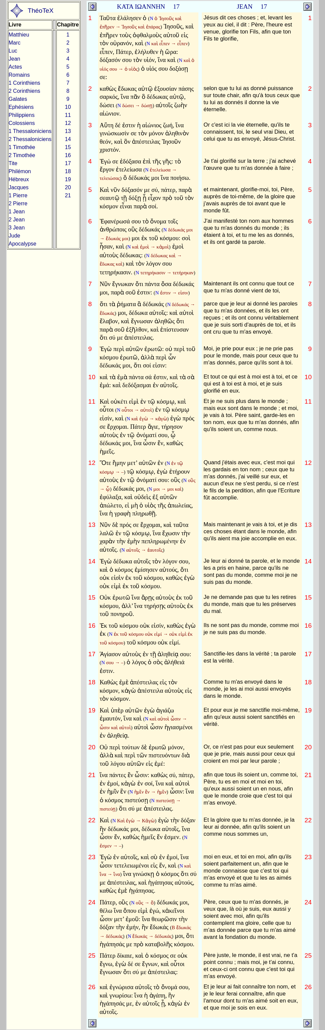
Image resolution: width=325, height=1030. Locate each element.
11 (68, 115)
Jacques (19, 187)
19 (68, 179)
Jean (14, 59)
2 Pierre (18, 203)
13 (68, 131)
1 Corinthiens (24, 83)
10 (68, 107)
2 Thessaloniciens (30, 139)
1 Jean (17, 211)
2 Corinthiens (24, 91)
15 (68, 147)
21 (68, 195)
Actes (15, 67)
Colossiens (22, 123)
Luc (13, 51)
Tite (13, 163)
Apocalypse (23, 244)
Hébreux (19, 179)
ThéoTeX (40, 10)
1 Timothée (22, 147)
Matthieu (19, 35)
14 (68, 139)
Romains (19, 75)
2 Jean (17, 219)
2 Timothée (22, 155)
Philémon (20, 171)
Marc (15, 43)
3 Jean (17, 227)
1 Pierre (18, 195)
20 (68, 187)
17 (68, 163)
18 (68, 171)
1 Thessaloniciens (30, 131)
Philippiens (22, 115)
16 (68, 155)
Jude (14, 235)
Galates (18, 99)
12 (68, 123)
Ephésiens (21, 107)
